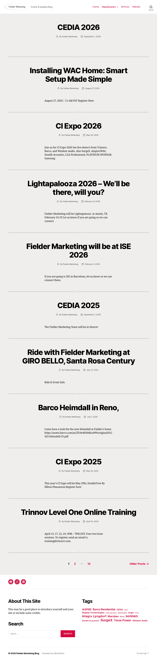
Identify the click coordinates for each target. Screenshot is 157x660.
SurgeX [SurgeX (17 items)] (106, 620)
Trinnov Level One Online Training (78, 512)
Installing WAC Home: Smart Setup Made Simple (78, 74)
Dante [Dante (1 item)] (126, 610)
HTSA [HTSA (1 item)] (136, 613)
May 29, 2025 (92, 471)
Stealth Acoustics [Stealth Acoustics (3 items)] (90, 620)
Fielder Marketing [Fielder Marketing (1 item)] (111, 613)
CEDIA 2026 (78, 27)
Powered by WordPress (53, 653)
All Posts (125, 7)
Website (136, 7)
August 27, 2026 (92, 88)
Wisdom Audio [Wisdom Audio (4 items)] (140, 620)
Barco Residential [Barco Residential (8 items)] (104, 609)
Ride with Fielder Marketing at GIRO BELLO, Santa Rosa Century (78, 356)
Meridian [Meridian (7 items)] (113, 616)
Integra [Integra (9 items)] (87, 616)
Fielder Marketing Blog (27, 653)
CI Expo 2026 (78, 125)
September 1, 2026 (92, 36)
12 (88, 563)
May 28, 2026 (92, 135)
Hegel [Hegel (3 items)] (131, 612)
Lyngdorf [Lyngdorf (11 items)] (99, 616)
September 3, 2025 (92, 314)
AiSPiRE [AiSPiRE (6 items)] (87, 609)
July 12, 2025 (92, 370)
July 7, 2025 (92, 417)
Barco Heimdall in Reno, (78, 407)
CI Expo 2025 (78, 461)
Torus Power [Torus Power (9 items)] (122, 620)
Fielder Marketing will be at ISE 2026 (78, 250)
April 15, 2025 (92, 521)
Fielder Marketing (69, 36)
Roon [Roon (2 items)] (122, 617)
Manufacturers (109, 7)
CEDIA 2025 (78, 305)
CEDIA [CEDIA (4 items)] (120, 609)
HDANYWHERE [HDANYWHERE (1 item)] (122, 613)
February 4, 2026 (92, 264)
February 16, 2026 (92, 201)
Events (96, 7)
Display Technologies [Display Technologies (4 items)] (93, 612)
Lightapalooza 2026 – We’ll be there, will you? (78, 188)
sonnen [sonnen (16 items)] (132, 616)
